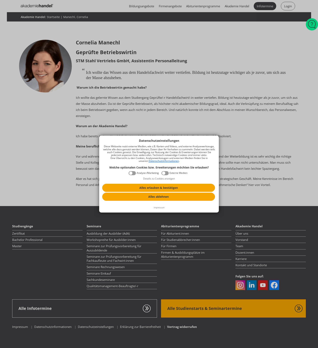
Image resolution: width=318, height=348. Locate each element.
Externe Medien (178, 173)
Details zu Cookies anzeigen (159, 178)
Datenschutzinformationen (164, 161)
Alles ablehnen (158, 197)
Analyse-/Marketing (148, 173)
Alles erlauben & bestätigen (158, 188)
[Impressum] (159, 208)
